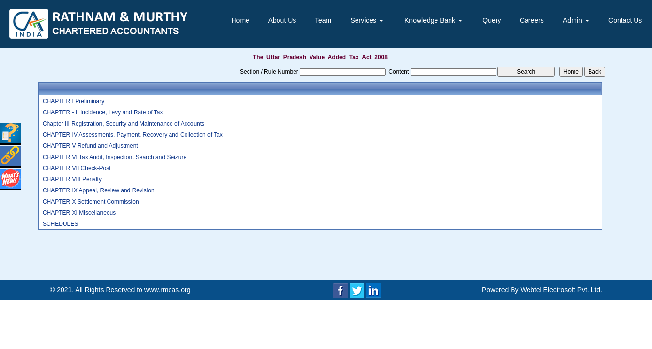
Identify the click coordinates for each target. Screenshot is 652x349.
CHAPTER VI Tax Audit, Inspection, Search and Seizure (114, 157)
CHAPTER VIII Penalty (72, 179)
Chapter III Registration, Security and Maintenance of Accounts (123, 123)
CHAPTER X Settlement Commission (91, 201)
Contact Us (625, 20)
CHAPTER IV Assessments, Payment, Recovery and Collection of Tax (133, 134)
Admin (576, 20)
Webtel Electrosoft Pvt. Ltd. (561, 290)
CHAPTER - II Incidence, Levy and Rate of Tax (103, 112)
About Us (282, 20)
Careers (532, 20)
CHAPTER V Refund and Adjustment (90, 146)
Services (366, 20)
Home (240, 20)
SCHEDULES (60, 224)
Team (323, 20)
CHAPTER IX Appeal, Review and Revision (99, 190)
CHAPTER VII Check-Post (77, 168)
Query (491, 20)
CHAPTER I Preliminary (73, 101)
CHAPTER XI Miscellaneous (79, 212)
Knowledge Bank (433, 20)
